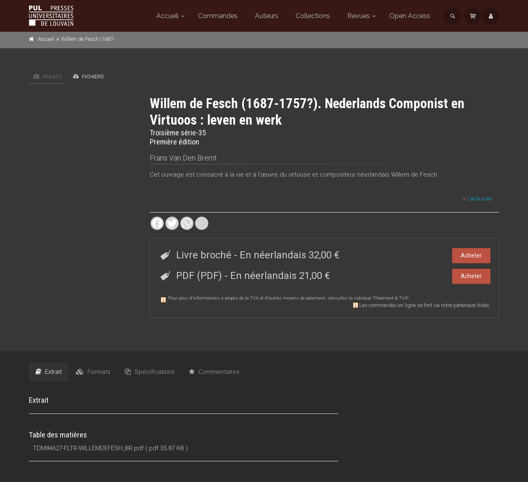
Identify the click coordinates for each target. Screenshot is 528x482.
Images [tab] (47, 76)
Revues (358, 16)
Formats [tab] (93, 372)
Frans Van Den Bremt (183, 158)
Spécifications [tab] (150, 372)
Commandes (218, 16)
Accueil (167, 16)
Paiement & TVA (390, 298)
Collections (313, 16)
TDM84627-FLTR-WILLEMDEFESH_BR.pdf (88, 448)
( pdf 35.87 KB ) (166, 448)
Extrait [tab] (48, 372)
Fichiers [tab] (88, 76)
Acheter (471, 255)
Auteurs (266, 16)
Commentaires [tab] (214, 372)
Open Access (409, 16)
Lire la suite (477, 199)
